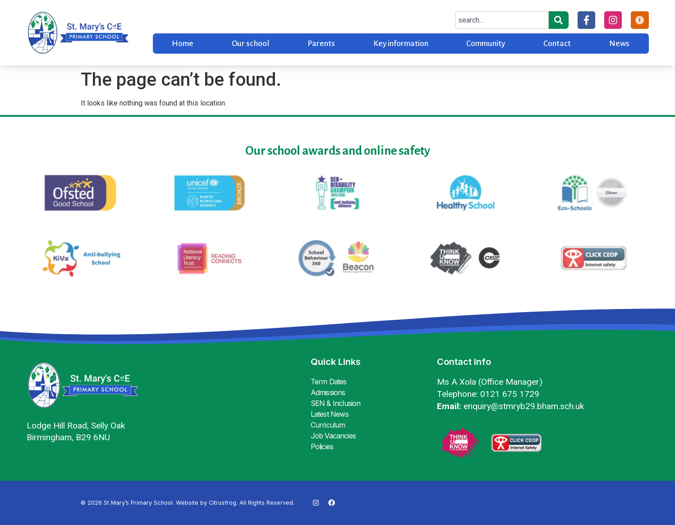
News (619, 43)
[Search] (559, 20)
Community (485, 43)
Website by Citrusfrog (206, 502)
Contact (557, 43)
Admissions (328, 392)
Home (182, 43)
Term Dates (329, 381)
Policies (322, 446)
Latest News (330, 414)
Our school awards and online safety (337, 150)
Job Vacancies (333, 435)
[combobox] (502, 20)
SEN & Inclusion (336, 403)
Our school (250, 43)
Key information (400, 43)
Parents (321, 43)
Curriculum (328, 424)
